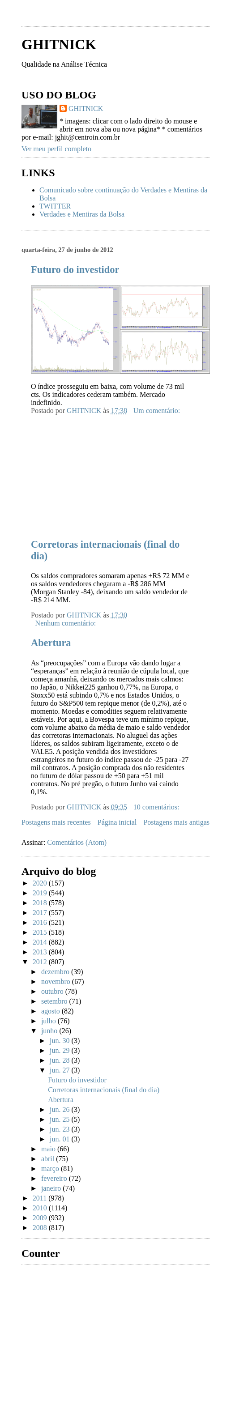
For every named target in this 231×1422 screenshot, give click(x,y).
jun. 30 (60, 1040)
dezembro (56, 971)
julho (49, 1021)
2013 (41, 952)
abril (48, 1158)
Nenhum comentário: (66, 623)
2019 (41, 893)
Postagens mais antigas (176, 822)
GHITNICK (58, 44)
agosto (51, 1011)
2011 (40, 1198)
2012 (41, 962)
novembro (56, 981)
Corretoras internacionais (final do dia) (103, 1090)
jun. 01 (60, 1139)
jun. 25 (60, 1119)
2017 (41, 912)
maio (49, 1149)
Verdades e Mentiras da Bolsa (81, 214)
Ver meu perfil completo (56, 149)
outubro (53, 991)
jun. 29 (60, 1050)
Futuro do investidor (75, 269)
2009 (41, 1218)
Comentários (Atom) (77, 842)
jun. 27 (60, 1070)
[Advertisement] (88, 471)
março (51, 1168)
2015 (41, 932)
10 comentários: (157, 807)
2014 (41, 942)
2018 (41, 903)
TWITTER (55, 206)
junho (50, 1031)
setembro (55, 1001)
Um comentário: (157, 410)
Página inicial (117, 822)
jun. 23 (60, 1129)
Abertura (51, 642)
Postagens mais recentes (56, 822)
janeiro (52, 1188)
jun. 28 (60, 1060)
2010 (41, 1208)
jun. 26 (60, 1109)
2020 (41, 883)
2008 (41, 1227)
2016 (41, 922)
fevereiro (55, 1178)
